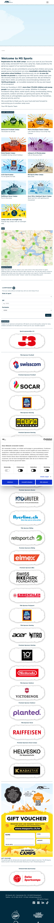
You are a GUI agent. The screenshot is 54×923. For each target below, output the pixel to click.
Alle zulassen (44, 482)
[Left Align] (48, 274)
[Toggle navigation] (47, 2)
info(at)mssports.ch (35, 856)
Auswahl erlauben (27, 482)
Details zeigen (44, 476)
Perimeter (5, 266)
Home (3, 9)
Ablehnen (10, 482)
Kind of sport (6, 252)
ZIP (3, 259)
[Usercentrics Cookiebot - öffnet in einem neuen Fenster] (44, 439)
